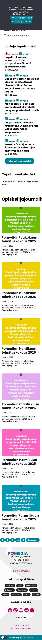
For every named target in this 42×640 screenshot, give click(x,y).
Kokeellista (22, 590)
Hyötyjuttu (9, 590)
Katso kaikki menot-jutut (19, 161)
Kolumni (33, 590)
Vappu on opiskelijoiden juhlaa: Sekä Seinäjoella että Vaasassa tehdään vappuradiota (21, 127)
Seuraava (33, 540)
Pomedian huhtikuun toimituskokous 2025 (19, 295)
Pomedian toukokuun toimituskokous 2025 (19, 239)
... (18, 540)
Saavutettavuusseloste (21, 628)
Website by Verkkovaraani (21, 637)
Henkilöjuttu (31, 585)
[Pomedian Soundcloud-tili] (26, 610)
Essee (20, 585)
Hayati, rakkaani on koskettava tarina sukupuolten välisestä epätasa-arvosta (18, 62)
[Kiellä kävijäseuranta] (39, 15)
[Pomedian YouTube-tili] (21, 610)
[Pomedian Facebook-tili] (32, 610)
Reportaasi (16, 594)
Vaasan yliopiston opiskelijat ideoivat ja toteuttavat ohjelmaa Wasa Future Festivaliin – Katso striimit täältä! (22, 85)
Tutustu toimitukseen (21, 570)
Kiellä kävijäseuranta (21, 22)
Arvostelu (13, 54)
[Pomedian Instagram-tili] (10, 610)
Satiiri (26, 594)
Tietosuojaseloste (21, 625)
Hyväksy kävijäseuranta (21, 18)
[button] (4, 637)
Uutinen (24, 76)
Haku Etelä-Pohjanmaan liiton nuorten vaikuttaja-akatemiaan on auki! (20, 147)
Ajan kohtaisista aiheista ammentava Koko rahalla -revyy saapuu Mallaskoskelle (22, 107)
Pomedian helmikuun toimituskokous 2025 (19, 462)
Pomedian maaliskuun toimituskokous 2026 (20, 406)
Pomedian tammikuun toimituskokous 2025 (20, 517)
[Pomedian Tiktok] (15, 610)
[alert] (22, 35)
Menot (26, 54)
